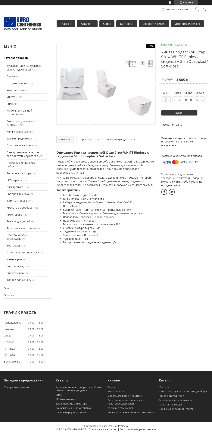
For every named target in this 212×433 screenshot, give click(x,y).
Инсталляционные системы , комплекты (131, 412)
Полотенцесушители (20, 145)
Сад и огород (15, 266)
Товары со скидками (16, 387)
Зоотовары (14, 245)
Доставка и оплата (187, 23)
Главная (65, 23)
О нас (107, 23)
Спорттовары (15, 273)
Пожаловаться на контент (103, 429)
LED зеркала (15, 180)
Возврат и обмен (154, 23)
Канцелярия (14, 259)
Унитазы (12, 97)
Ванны (11, 76)
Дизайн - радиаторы (19, 138)
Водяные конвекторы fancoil (176, 409)
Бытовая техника (18, 194)
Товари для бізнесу (19, 280)
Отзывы (9, 295)
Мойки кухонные (17, 131)
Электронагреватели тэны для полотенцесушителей (126, 401)
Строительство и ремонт (23, 252)
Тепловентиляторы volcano (175, 400)
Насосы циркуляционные (71, 412)
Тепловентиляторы (19, 173)
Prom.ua (123, 426)
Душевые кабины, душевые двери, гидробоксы (24, 67)
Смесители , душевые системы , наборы (183, 391)
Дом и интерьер (17, 200)
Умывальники (15, 90)
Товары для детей (18, 221)
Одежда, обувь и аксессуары (17, 236)
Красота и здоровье (20, 207)
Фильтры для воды (170, 404)
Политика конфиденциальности (138, 429)
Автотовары (15, 214)
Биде (10, 104)
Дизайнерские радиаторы (72, 403)
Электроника (15, 187)
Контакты (126, 23)
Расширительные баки (121, 408)
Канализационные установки (74, 408)
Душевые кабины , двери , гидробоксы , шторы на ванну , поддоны (79, 388)
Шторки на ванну (18, 83)
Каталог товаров (16, 58)
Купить (179, 113)
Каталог (85, 23)
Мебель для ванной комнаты (125, 395)
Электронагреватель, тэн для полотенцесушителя (23, 154)
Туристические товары (21, 228)
